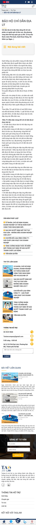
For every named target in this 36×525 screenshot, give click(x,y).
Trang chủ (5, 10)
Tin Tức (13, 10)
